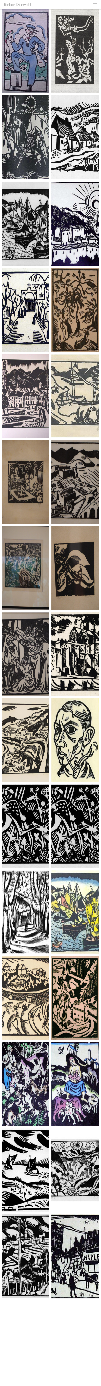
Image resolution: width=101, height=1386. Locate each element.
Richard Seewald (17, 4)
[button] (95, 5)
